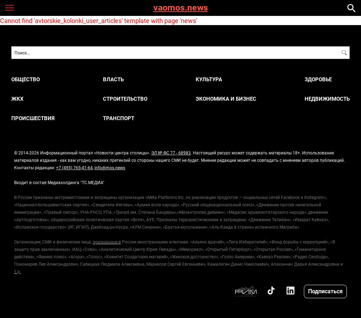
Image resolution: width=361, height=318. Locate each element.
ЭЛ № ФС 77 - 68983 (171, 152)
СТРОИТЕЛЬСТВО (125, 98)
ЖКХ (17, 98)
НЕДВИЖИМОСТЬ (327, 98)
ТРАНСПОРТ (118, 118)
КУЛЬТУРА (209, 79)
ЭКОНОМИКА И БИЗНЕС (226, 98)
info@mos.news (109, 167)
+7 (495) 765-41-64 (74, 167)
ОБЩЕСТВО (25, 79)
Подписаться (325, 291)
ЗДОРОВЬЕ (318, 79)
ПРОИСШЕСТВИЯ (33, 118)
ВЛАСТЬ (113, 79)
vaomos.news (180, 8)
